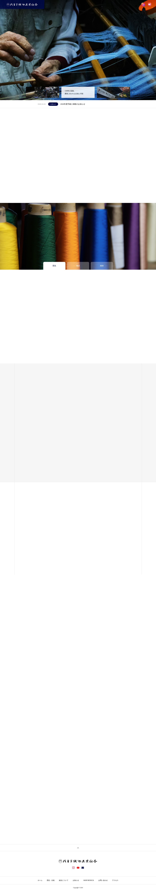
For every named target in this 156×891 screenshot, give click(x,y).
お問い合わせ (120, 4)
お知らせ (92, 4)
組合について (80, 4)
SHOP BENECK (105, 4)
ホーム (56, 4)
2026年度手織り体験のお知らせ (72, 104)
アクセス (132, 4)
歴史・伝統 (67, 4)
